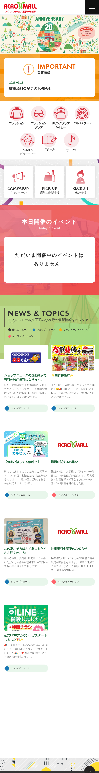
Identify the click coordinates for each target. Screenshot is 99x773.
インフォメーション (69, 336)
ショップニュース (54, 329)
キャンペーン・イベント (28, 336)
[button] (43, 51)
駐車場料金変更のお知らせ (30, 88)
